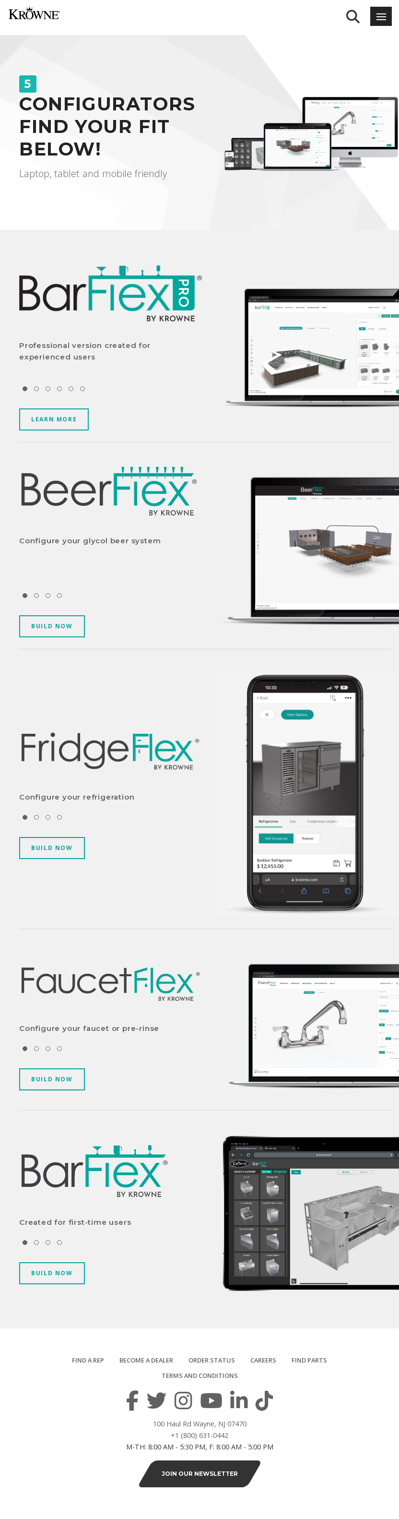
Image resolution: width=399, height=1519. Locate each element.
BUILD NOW (51, 626)
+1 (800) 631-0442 (199, 1435)
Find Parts (309, 1360)
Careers (263, 1360)
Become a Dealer (146, 1360)
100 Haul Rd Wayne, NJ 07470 (199, 1423)
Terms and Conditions (200, 1375)
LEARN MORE (54, 419)
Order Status (211, 1360)
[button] (25, 389)
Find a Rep (88, 1360)
